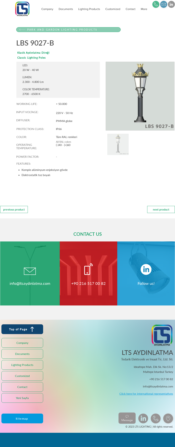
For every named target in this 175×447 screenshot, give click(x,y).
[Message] (127, 418)
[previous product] (14, 209)
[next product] (161, 209)
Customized (22, 375)
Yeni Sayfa (22, 398)
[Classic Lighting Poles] (68, 57)
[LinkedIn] (171, 4)
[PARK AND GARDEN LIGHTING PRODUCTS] (68, 29)
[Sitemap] (22, 418)
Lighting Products (22, 364)
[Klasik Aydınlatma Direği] (68, 52)
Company (22, 342)
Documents (22, 353)
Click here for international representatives (146, 393)
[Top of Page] (22, 329)
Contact (22, 387)
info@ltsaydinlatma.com (30, 283)
